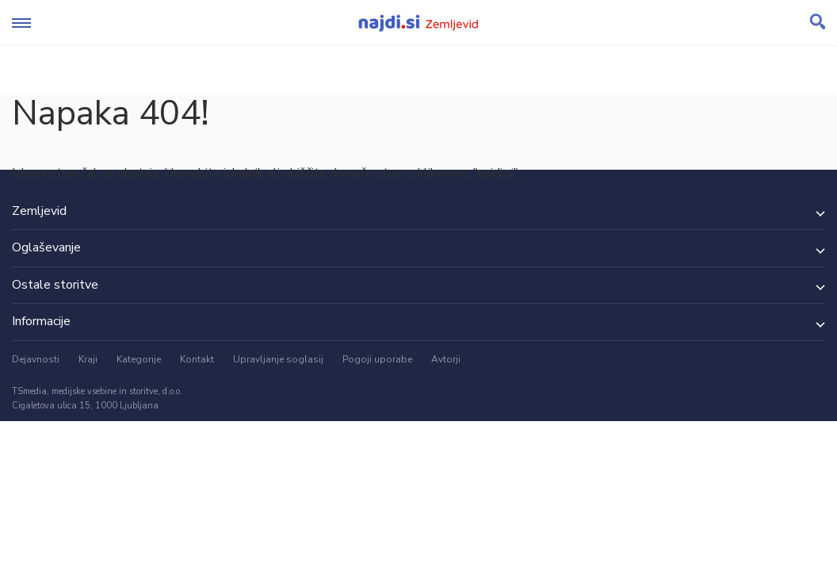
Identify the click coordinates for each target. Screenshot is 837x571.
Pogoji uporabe (377, 359)
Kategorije (139, 359)
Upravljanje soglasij (278, 359)
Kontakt (197, 359)
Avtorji (446, 359)
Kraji (87, 359)
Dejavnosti (35, 359)
